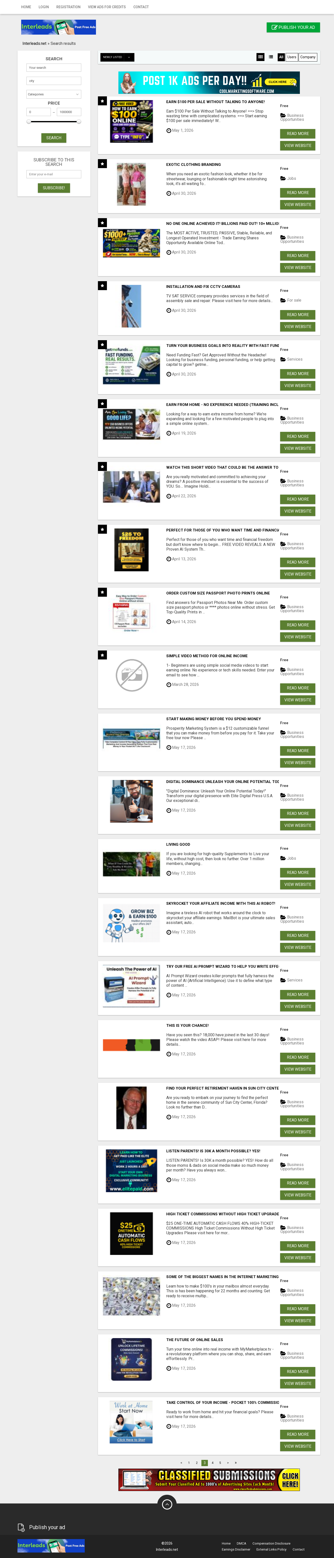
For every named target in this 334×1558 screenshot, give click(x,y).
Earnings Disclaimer (236, 1549)
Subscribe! (54, 188)
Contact (141, 7)
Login (44, 7)
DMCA (241, 1543)
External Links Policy (271, 1549)
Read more (298, 133)
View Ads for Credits (107, 7)
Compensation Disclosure (271, 1543)
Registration (68, 7)
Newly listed (118, 57)
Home (26, 7)
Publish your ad (293, 27)
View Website (297, 145)
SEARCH (53, 137)
